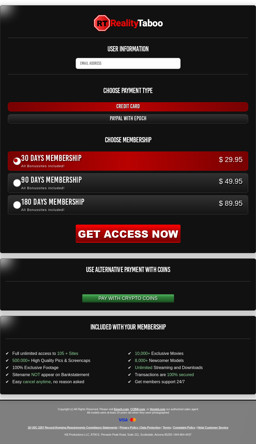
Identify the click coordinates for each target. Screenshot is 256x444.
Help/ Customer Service (213, 427)
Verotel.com (157, 409)
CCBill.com (137, 409)
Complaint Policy (184, 427)
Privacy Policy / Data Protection (140, 427)
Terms (167, 427)
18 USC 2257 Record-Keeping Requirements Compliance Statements (72, 427)
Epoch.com (121, 409)
